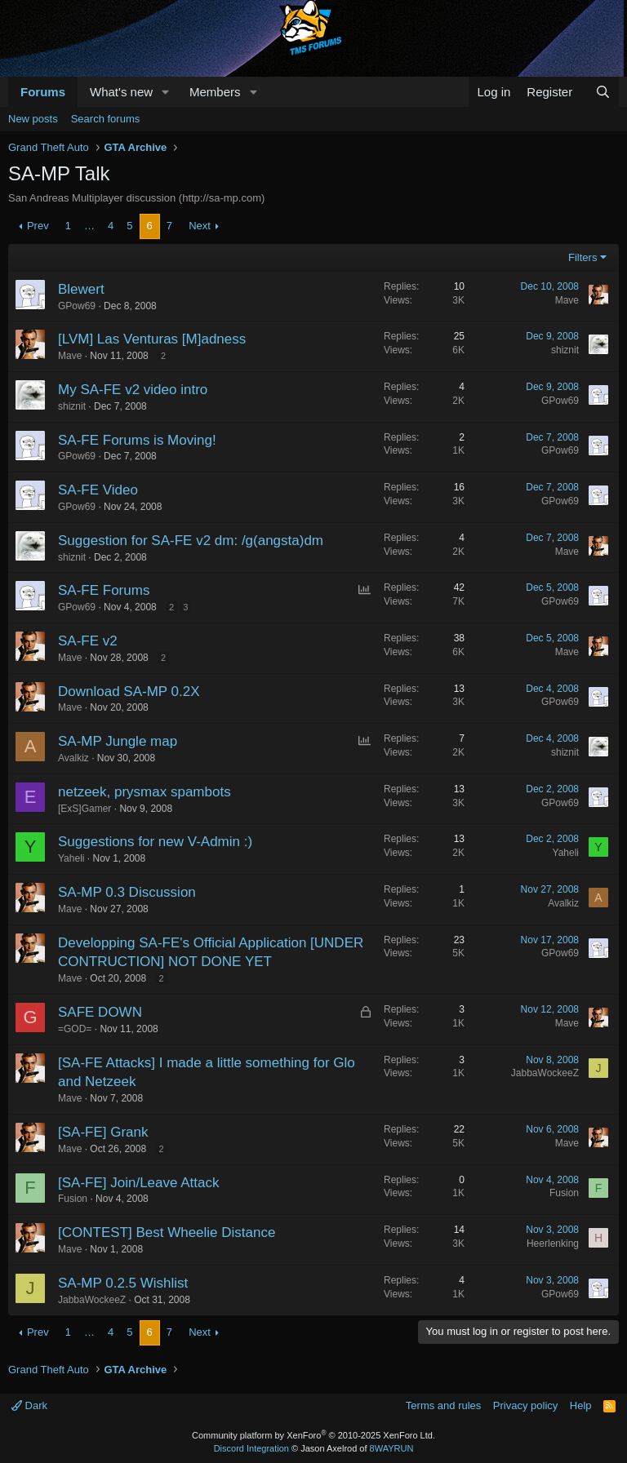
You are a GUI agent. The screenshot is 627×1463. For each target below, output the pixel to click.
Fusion (72, 1198)
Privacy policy (525, 1405)
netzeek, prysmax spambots (144, 792)
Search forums (105, 119)
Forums (42, 92)
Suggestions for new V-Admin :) (155, 841)
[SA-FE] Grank (103, 1132)
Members (215, 92)
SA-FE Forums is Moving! (137, 440)
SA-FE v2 (88, 641)
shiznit (565, 350)
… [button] (89, 225)
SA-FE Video (98, 490)
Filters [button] (582, 257)
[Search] (603, 92)
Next (200, 225)
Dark (29, 1405)
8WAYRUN (392, 1448)
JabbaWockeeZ (545, 1073)
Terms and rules (443, 1405)
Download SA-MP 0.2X (129, 691)
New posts (33, 119)
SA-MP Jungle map (117, 741)
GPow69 (77, 306)
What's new (121, 92)
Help (581, 1405)
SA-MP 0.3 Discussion (127, 892)
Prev (38, 225)
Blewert (81, 289)
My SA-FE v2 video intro (132, 389)
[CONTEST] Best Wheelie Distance (166, 1232)
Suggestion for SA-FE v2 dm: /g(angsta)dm (190, 540)
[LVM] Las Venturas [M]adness (152, 339)
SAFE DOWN (100, 1012)
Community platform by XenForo (313, 1435)
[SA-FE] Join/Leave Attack (138, 1182)
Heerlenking (553, 1243)
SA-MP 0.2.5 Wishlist (123, 1283)
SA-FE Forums (103, 590)
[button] (165, 92)
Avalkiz (73, 758)
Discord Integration (251, 1448)
